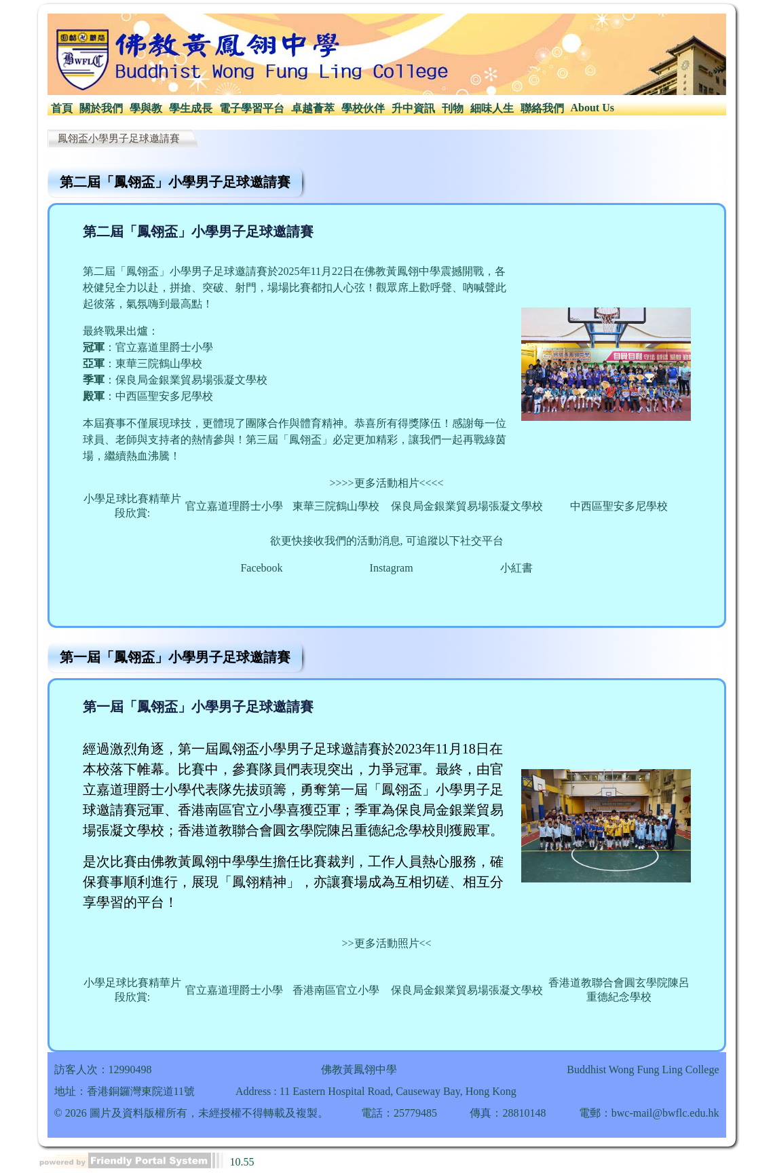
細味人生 (492, 108)
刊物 (453, 108)
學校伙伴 (363, 108)
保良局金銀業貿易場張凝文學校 (467, 506)
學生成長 (190, 108)
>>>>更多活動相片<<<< (386, 483)
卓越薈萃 (313, 108)
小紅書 (516, 568)
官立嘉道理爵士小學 (234, 506)
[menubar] (333, 108)
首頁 (62, 108)
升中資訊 (413, 108)
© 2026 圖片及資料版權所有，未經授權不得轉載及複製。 (191, 1113)
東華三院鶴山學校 (336, 506)
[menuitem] (62, 108)
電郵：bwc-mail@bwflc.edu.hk (649, 1113)
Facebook (261, 568)
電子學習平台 (251, 108)
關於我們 (101, 108)
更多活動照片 (386, 943)
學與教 (146, 108)
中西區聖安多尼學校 (619, 506)
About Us (592, 107)
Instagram (391, 568)
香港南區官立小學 (336, 990)
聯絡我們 (542, 108)
